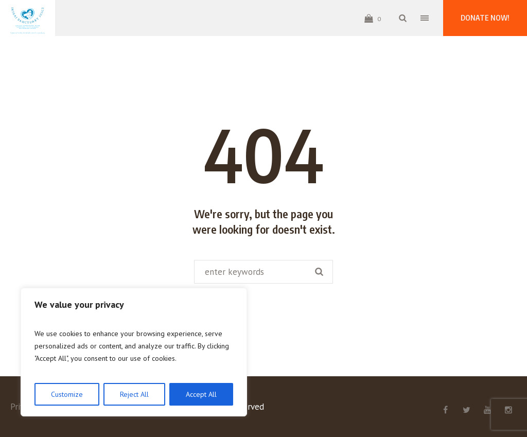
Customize (67, 394)
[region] (134, 352)
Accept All (201, 394)
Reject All (134, 394)
